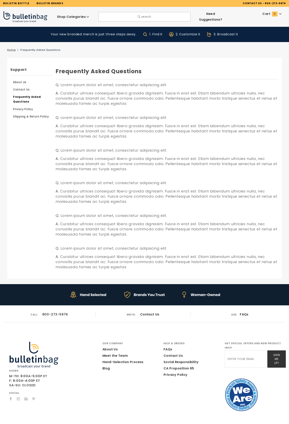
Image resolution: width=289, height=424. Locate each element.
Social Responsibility (180, 362)
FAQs (244, 314)
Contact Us (20, 89)
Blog (106, 368)
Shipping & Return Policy (29, 116)
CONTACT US (258, 3)
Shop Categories (73, 16)
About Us (19, 82)
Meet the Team (113, 355)
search (144, 16)
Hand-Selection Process (121, 362)
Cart (272, 13)
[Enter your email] (246, 358)
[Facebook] (11, 398)
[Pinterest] (34, 398)
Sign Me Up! (276, 357)
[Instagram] (18, 398)
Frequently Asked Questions (25, 99)
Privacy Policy (22, 109)
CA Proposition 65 (178, 368)
